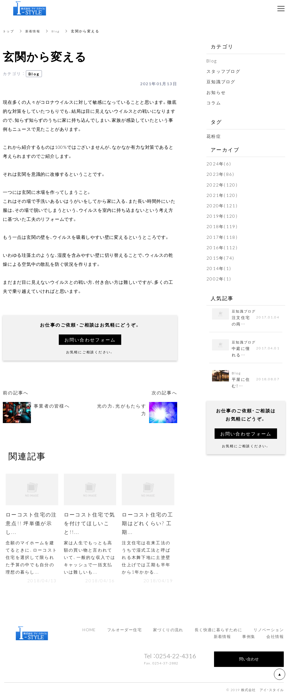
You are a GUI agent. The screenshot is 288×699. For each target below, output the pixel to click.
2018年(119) (222, 226)
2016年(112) (222, 247)
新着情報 (34, 30)
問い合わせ (249, 661)
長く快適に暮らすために (218, 632)
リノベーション (268, 632)
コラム (214, 102)
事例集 (248, 638)
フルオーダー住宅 (124, 632)
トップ (9, 30)
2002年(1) (219, 278)
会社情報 (275, 638)
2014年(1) (219, 268)
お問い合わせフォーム (90, 339)
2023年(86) (220, 173)
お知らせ (216, 92)
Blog (58, 30)
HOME (89, 632)
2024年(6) (219, 163)
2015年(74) (220, 257)
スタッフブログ (224, 71)
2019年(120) (222, 215)
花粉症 (214, 135)
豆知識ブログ (221, 81)
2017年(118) (222, 236)
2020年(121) (222, 205)
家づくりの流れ (168, 632)
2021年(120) (222, 195)
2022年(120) (222, 184)
